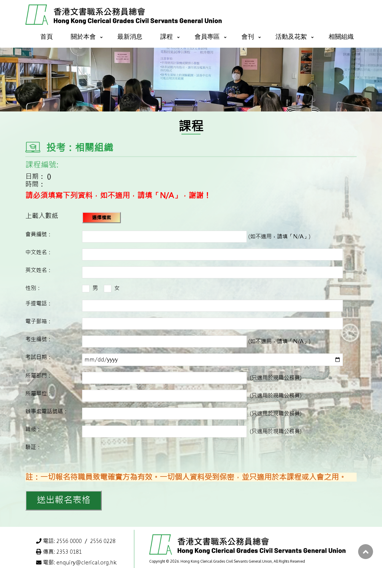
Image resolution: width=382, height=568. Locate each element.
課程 (166, 36)
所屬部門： (38, 375)
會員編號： (38, 234)
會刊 (247, 36)
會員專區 (207, 36)
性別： (33, 288)
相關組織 (341, 36)
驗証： (33, 447)
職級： (33, 429)
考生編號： (38, 339)
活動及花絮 (291, 36)
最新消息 (129, 36)
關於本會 (83, 36)
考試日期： (38, 357)
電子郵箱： (38, 321)
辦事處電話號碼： (46, 411)
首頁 (46, 36)
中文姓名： (38, 252)
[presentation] (127, 455)
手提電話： (38, 303)
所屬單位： (38, 393)
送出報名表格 (63, 499)
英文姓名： (38, 270)
